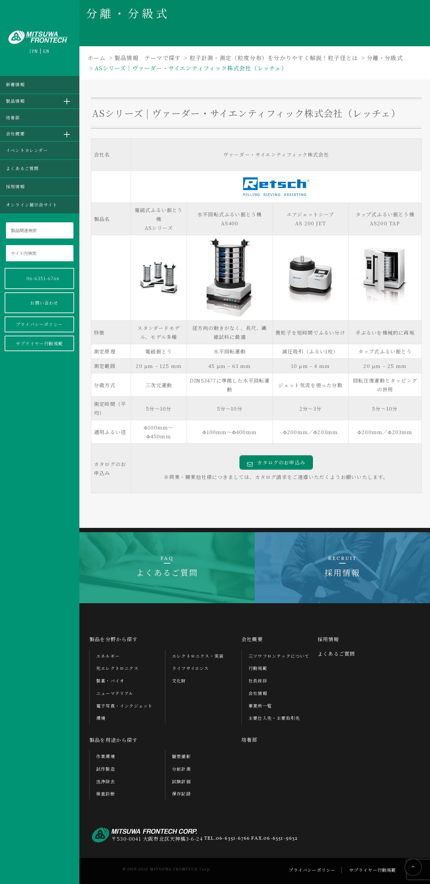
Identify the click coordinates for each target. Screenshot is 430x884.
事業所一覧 (260, 706)
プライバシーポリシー (39, 324)
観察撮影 (181, 756)
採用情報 (15, 186)
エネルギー (108, 656)
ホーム (97, 58)
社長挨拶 (257, 681)
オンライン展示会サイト (31, 205)
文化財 (179, 681)
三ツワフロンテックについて (279, 656)
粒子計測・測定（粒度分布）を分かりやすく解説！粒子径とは (274, 58)
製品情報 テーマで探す (147, 58)
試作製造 (105, 769)
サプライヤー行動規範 (39, 343)
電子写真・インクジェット (124, 706)
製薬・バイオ (110, 681)
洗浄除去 (105, 781)
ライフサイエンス (190, 668)
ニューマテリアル (115, 693)
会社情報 (257, 693)
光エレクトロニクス (117, 668)
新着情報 (15, 84)
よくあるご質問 (22, 168)
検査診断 (105, 794)
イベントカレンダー (27, 150)
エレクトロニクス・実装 (198, 656)
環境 (101, 718)
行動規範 (257, 668)
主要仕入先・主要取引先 (274, 718)
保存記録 (181, 794)
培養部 (13, 117)
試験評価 (181, 781)
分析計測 (181, 769)
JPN (33, 51)
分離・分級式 (385, 58)
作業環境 (105, 756)
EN (46, 51)
